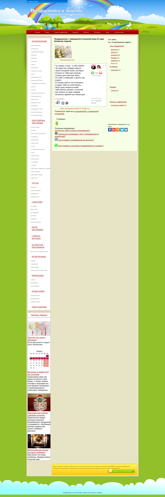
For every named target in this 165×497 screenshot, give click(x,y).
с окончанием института (37, 93)
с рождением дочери (36, 80)
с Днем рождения (35, 190)
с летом (32, 74)
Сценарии (37, 202)
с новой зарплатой (35, 96)
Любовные (114, 60)
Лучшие (37, 32)
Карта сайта (86, 492)
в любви (32, 280)
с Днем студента (35, 171)
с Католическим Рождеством (38, 270)
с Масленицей (34, 267)
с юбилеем (33, 55)
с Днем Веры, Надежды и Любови (40, 168)
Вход (36, 1)
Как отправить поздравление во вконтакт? (76, 140)
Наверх (100, 492)
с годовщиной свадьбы (37, 52)
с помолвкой (34, 105)
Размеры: (113, 87)
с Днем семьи (34, 143)
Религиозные (39, 257)
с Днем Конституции (36, 175)
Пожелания (38, 291)
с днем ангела (34, 49)
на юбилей (33, 219)
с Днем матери (34, 159)
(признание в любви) (117, 105)
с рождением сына (35, 77)
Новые (47, 32)
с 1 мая (32, 146)
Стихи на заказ (119, 32)
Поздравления (39, 41)
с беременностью (35, 102)
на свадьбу (33, 58)
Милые (113, 63)
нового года (33, 209)
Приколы (75, 32)
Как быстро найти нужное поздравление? (72, 131)
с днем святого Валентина (37, 133)
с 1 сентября (34, 162)
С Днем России (34, 155)
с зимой (32, 64)
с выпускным (34, 67)
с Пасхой (33, 261)
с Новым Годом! (35, 127)
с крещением (34, 264)
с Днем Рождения (35, 45)
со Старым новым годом (37, 149)
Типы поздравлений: (117, 46)
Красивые (114, 58)
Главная (30, 1)
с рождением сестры (36, 109)
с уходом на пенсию (36, 71)
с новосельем (34, 99)
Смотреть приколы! (39, 315)
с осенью (33, 90)
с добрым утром (35, 302)
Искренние (114, 55)
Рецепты (86, 32)
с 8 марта (33, 130)
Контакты (94, 492)
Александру (114, 70)
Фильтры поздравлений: (118, 102)
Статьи (74, 492)
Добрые (113, 52)
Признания (38, 275)
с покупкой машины (36, 112)
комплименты (34, 283)
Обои (107, 32)
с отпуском (33, 61)
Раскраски (97, 32)
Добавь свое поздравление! (122, 471)
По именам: (114, 67)
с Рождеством (34, 140)
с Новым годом (34, 197)
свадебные (33, 187)
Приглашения (39, 307)
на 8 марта (33, 215)
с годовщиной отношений (37, 83)
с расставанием (34, 286)
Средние (114, 90)
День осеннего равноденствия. (39, 251)
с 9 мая (32, 152)
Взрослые (114, 49)
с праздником (34, 193)
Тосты (35, 183)
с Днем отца (33, 178)
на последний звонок (36, 115)
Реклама (79, 492)
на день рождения (35, 222)
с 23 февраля (34, 137)
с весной (32, 87)
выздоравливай (34, 298)
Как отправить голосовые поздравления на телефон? (81, 146)
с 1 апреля (33, 165)
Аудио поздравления (61, 32)
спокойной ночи (35, 295)
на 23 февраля (34, 212)
